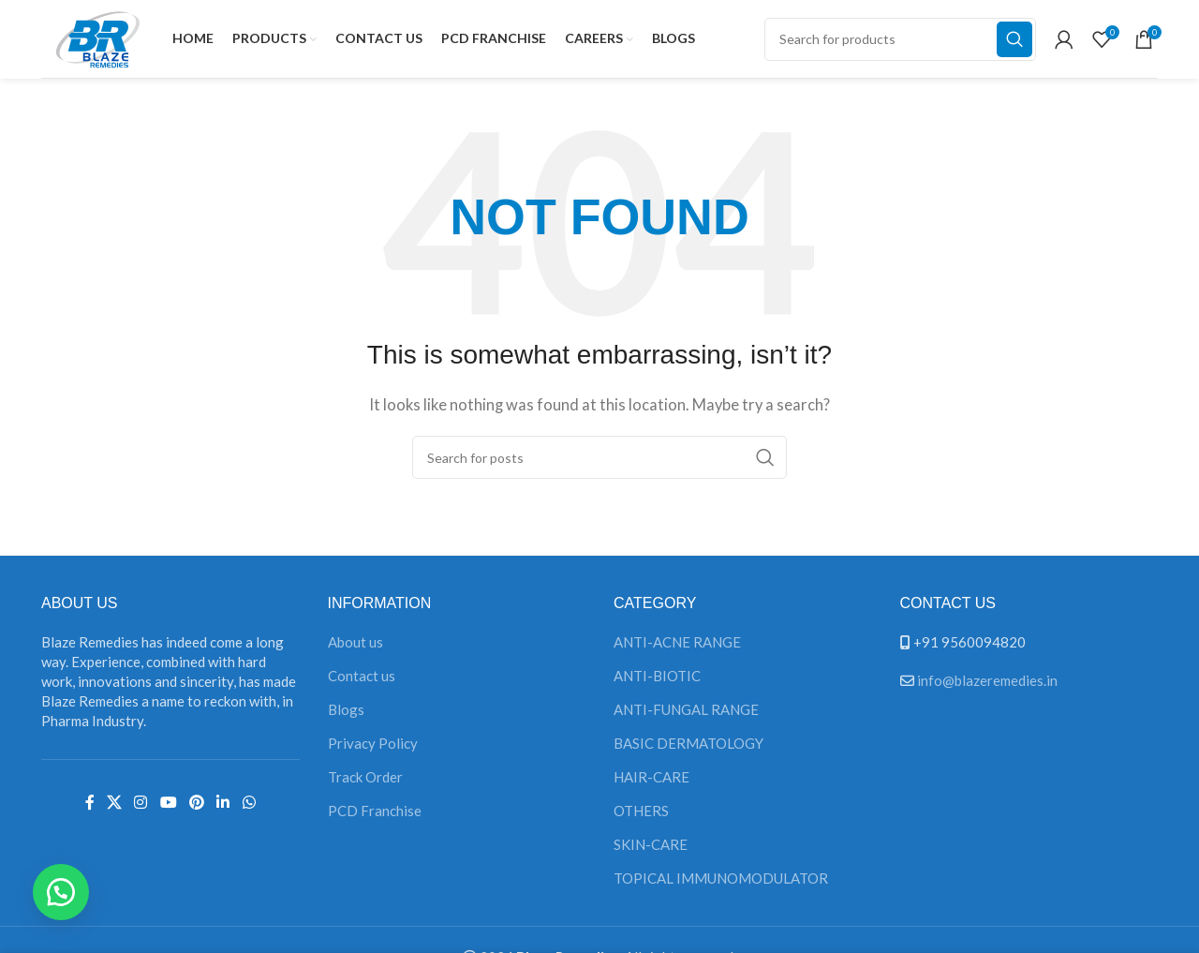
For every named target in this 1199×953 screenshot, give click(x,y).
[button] (65, 887)
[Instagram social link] (141, 808)
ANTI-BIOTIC (657, 681)
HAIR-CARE (651, 782)
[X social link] (113, 808)
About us (355, 647)
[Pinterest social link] (196, 808)
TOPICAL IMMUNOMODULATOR (721, 883)
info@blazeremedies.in (987, 686)
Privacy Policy (373, 748)
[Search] (900, 42)
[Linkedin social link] (223, 808)
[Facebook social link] (89, 808)
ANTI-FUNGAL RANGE (686, 715)
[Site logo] (97, 39)
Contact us (361, 681)
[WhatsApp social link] (248, 808)
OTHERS (641, 816)
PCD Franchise (375, 816)
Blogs (346, 715)
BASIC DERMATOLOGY (688, 748)
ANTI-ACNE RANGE (677, 647)
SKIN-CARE (651, 849)
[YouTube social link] (168, 808)
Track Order (365, 782)
